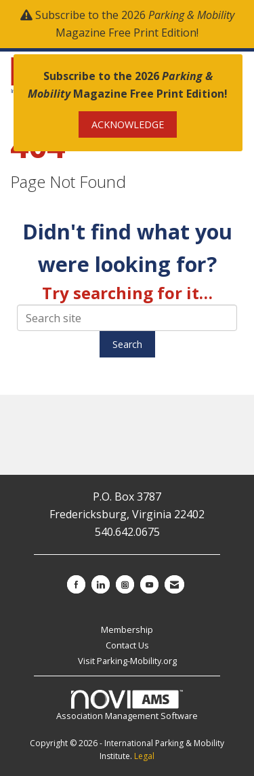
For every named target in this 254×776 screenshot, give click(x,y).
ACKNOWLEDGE (127, 124)
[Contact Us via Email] (174, 584)
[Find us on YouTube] (149, 584)
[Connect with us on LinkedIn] (100, 584)
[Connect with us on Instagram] (125, 584)
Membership (127, 629)
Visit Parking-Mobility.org (127, 661)
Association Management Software (127, 706)
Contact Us (127, 645)
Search (127, 344)
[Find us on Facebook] (76, 584)
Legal (144, 756)
